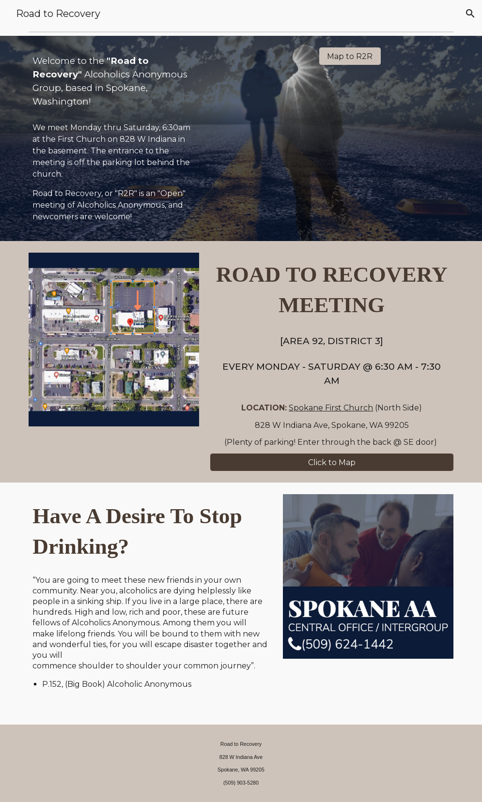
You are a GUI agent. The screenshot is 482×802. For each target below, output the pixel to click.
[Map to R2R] (350, 56)
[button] (470, 13)
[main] (114, 81)
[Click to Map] (332, 462)
